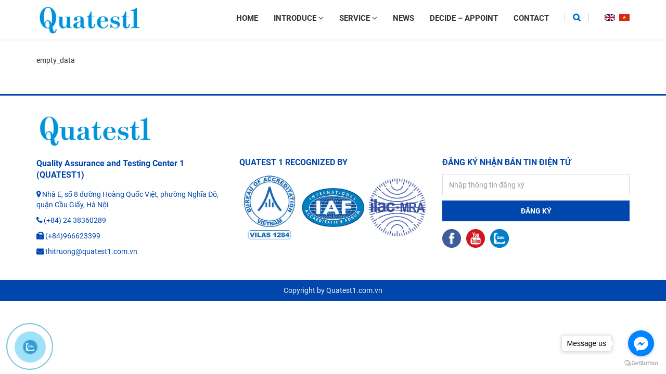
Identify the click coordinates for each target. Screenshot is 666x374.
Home (247, 18)
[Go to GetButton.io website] (641, 363)
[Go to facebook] (641, 343)
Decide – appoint (464, 18)
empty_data (55, 60)
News (403, 18)
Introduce (299, 18)
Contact (531, 18)
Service (358, 18)
